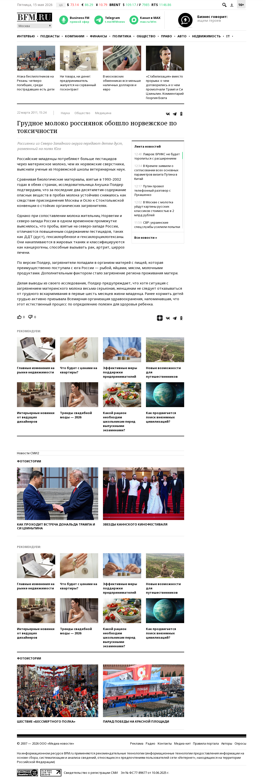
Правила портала (206, 743)
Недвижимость (206, 36)
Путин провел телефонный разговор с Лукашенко (152, 190)
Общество (146, 36)
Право (166, 36)
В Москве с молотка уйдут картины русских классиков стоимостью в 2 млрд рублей (154, 208)
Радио (150, 743)
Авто (182, 36)
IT (228, 36)
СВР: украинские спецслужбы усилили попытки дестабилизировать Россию (157, 226)
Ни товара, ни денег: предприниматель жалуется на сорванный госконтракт (78, 82)
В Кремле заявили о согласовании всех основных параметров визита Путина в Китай (156, 172)
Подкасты (49, 36)
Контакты (165, 743)
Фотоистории (29, 461)
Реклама (136, 743)
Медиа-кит (182, 743)
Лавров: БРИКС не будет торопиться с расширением (157, 156)
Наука (65, 113)
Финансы (98, 36)
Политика (122, 36)
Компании (74, 36)
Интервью (26, 36)
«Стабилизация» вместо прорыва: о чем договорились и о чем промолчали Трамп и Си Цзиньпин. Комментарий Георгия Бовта (165, 87)
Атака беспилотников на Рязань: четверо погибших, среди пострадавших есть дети (35, 82)
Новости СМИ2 (28, 453)
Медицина (103, 113)
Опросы (240, 743)
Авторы (226, 743)
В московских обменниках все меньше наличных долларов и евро (122, 82)
